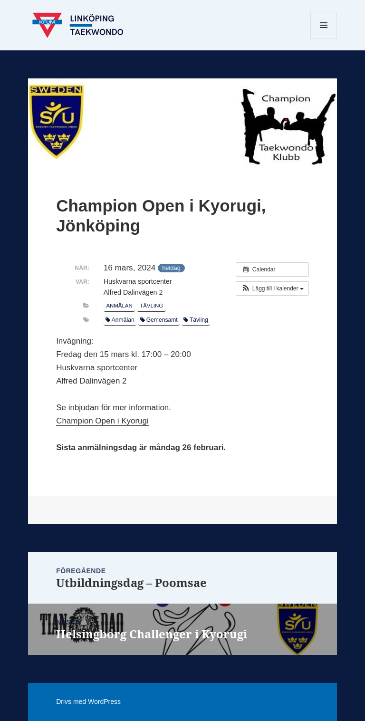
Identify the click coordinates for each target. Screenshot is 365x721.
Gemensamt (159, 320)
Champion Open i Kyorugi (102, 420)
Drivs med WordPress (88, 701)
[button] (272, 288)
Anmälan (119, 305)
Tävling (151, 305)
